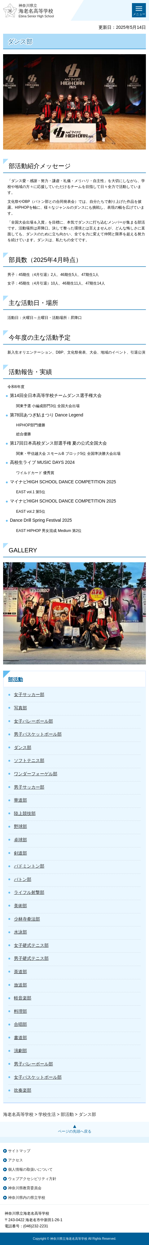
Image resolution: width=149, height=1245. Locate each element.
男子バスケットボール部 (38, 734)
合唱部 (20, 1024)
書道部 (20, 1037)
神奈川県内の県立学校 (26, 1197)
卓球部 (20, 839)
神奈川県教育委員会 (25, 1188)
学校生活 (47, 1114)
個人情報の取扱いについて (30, 1169)
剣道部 (20, 853)
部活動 (15, 679)
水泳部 (20, 931)
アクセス (15, 1160)
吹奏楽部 (22, 1090)
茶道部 (20, 971)
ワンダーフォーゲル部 (35, 773)
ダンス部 (22, 747)
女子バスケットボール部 (38, 1077)
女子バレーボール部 (33, 721)
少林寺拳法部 (27, 918)
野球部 (20, 826)
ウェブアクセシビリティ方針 (32, 1179)
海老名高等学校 (18, 1114)
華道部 (20, 800)
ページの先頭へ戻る (74, 1131)
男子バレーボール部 (33, 1063)
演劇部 (20, 1050)
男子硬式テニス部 (31, 958)
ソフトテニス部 (29, 760)
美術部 (20, 905)
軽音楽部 (22, 997)
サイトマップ (19, 1151)
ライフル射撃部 (29, 892)
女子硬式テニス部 (31, 945)
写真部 (20, 707)
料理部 (20, 1011)
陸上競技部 (25, 813)
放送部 (20, 984)
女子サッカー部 (29, 694)
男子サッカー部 (29, 787)
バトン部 (22, 879)
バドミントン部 (29, 866)
